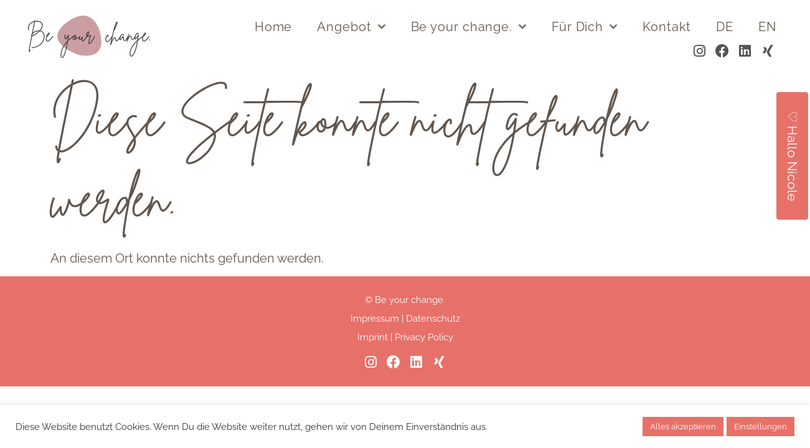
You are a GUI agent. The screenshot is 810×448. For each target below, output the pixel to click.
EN (767, 26)
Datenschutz (433, 318)
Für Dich (585, 26)
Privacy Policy (424, 337)
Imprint (372, 337)
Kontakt (667, 26)
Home (274, 26)
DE (724, 26)
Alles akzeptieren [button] (683, 426)
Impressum (375, 318)
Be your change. (469, 26)
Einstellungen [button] (760, 426)
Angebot (351, 26)
